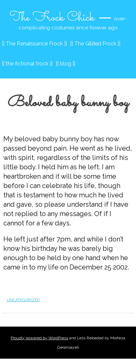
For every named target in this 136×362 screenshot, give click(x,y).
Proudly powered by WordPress (39, 338)
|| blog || (65, 63)
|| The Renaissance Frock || (34, 43)
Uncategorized (23, 300)
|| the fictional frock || (27, 63)
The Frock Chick (52, 17)
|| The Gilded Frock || (95, 43)
